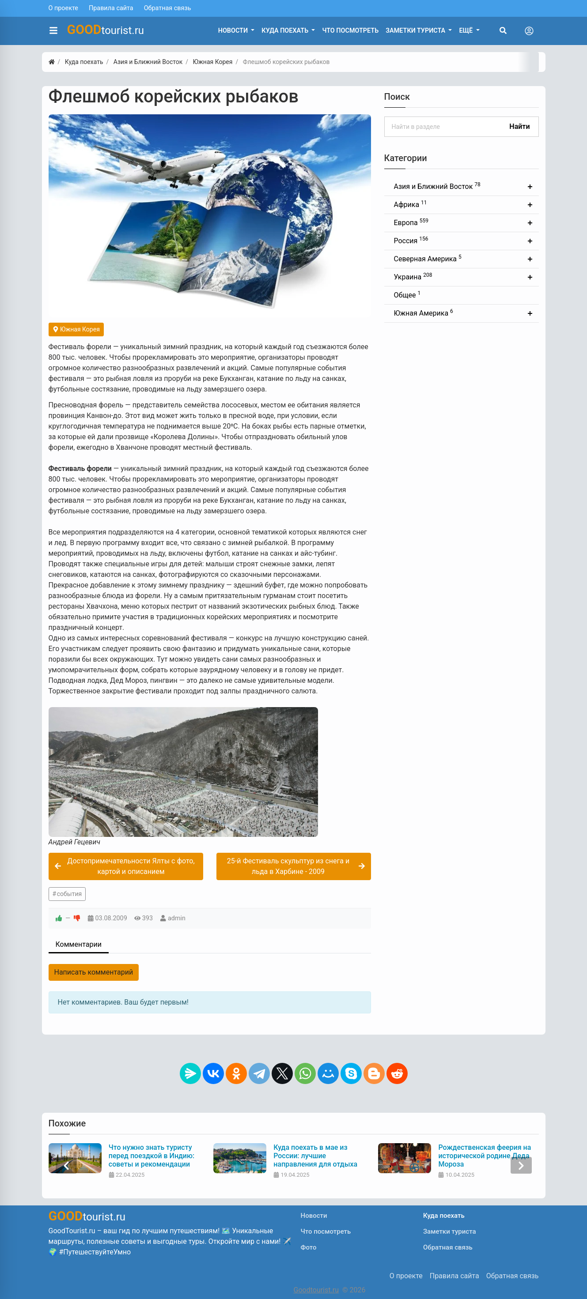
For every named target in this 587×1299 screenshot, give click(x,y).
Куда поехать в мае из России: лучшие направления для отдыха (315, 1155)
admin (177, 918)
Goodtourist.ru (316, 1290)
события (69, 893)
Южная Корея (76, 329)
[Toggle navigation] (529, 31)
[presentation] (66, 1165)
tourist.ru (105, 29)
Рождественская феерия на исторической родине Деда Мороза (484, 1155)
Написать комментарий (93, 972)
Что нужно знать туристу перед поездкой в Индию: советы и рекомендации (151, 1155)
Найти (519, 126)
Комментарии (79, 944)
